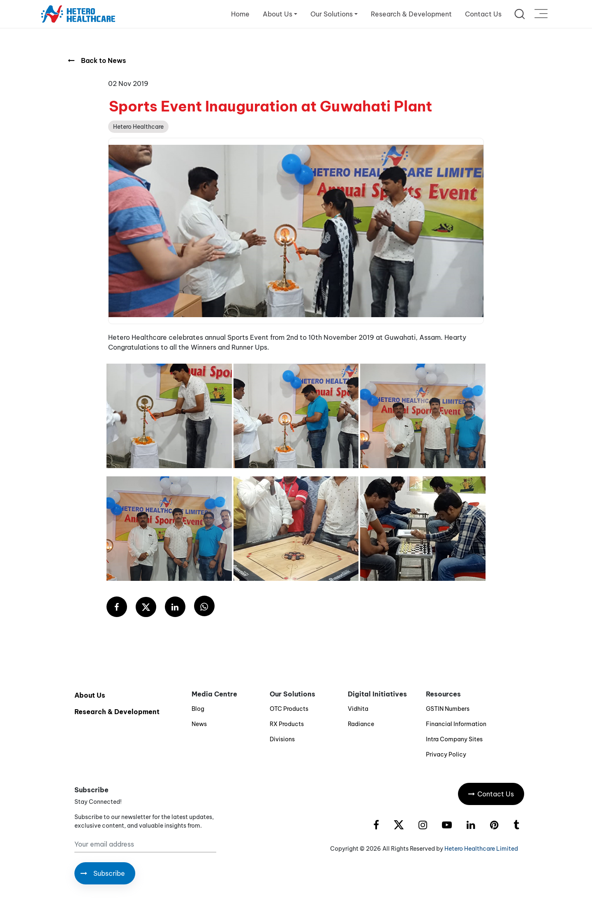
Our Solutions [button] (331, 14)
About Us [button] (277, 14)
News (199, 724)
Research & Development (411, 14)
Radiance (361, 724)
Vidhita (358, 708)
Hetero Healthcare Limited (481, 848)
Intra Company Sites (454, 739)
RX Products (287, 724)
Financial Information (456, 724)
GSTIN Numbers (447, 708)
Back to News (97, 60)
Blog (198, 708)
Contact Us (483, 14)
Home (240, 14)
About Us (89, 695)
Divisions (282, 739)
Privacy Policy (446, 754)
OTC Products (289, 708)
